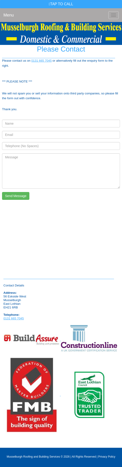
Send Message (15, 196)
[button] (61, 4)
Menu (8, 15)
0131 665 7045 (41, 60)
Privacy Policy (106, 456)
